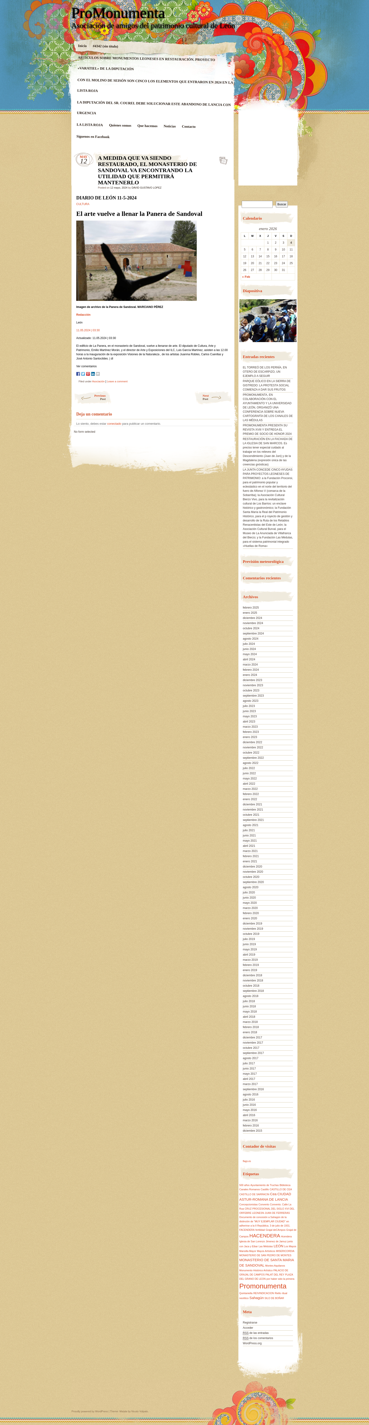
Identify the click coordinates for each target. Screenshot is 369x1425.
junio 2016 (249, 1104)
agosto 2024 (250, 638)
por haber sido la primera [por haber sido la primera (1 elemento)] (280, 1278)
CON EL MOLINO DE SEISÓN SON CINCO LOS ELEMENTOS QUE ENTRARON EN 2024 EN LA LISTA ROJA (155, 85)
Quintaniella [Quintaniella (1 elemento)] (246, 1293)
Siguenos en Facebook (93, 136)
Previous (90, 397)
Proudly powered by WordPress (90, 1411)
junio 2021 (249, 835)
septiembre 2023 (253, 695)
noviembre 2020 (253, 871)
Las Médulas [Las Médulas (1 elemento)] (266, 1246)
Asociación (98, 381)
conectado (114, 423)
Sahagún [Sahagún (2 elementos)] (256, 1298)
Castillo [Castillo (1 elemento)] (265, 1189)
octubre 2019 (251, 934)
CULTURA (82, 204)
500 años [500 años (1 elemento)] (244, 1185)
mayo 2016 (250, 1110)
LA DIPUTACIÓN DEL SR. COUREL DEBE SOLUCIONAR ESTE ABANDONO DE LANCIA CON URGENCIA (154, 107)
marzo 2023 (250, 726)
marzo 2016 (250, 1120)
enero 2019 (250, 970)
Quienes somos (120, 125)
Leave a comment (117, 381)
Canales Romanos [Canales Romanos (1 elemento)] (249, 1189)
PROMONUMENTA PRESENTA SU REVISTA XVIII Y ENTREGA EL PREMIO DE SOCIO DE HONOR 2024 (267, 430)
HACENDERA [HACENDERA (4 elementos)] (264, 1235)
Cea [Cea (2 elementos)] (273, 1194)
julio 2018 (249, 1001)
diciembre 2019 (252, 923)
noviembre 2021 (253, 809)
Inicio (82, 46)
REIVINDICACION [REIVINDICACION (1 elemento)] (263, 1293)
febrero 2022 (251, 794)
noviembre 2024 (253, 623)
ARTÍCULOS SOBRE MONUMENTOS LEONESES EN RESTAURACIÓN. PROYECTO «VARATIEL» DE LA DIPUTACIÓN (146, 63)
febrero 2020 (251, 913)
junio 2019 (249, 944)
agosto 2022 (250, 763)
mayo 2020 (250, 902)
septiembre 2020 (253, 882)
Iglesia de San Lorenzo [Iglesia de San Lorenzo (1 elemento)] (252, 1241)
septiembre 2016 (253, 1089)
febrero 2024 (251, 669)
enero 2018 (250, 1032)
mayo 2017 (250, 1073)
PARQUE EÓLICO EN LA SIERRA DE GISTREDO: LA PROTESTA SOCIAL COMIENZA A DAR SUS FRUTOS (267, 385)
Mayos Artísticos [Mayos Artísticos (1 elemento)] (266, 1251)
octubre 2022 (251, 752)
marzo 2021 (250, 851)
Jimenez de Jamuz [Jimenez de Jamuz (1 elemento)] (276, 1241)
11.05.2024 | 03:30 (88, 330)
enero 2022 (250, 799)
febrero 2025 (251, 607)
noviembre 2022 (253, 747)
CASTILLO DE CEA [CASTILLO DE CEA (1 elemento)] (281, 1189)
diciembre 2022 (252, 742)
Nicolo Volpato (139, 1411)
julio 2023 (249, 706)
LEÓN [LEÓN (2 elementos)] (278, 1246)
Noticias (170, 126)
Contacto (189, 127)
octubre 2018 (251, 985)
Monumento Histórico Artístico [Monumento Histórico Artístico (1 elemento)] (256, 1270)
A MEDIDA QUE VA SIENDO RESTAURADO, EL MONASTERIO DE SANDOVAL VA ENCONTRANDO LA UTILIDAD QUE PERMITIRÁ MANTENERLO (222, 159)
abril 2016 (249, 1115)
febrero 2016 (251, 1125)
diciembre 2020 (252, 866)
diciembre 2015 (252, 1130)
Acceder (248, 1327)
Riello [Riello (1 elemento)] (278, 1293)
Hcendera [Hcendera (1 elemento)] (286, 1236)
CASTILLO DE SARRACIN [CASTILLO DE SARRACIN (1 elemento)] (254, 1194)
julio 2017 (249, 1063)
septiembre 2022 (253, 757)
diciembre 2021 (252, 804)
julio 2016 (249, 1099)
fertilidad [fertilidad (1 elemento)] (260, 1229)
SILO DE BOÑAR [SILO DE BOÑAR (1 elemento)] (274, 1298)
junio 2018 (249, 1006)
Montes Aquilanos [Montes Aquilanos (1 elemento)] (275, 1265)
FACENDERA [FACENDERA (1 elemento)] (247, 1229)
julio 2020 (249, 892)
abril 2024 (249, 659)
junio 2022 (249, 773)
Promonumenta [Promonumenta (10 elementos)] (263, 1286)
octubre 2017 (251, 1048)
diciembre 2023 (252, 680)
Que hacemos (147, 126)
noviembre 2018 (253, 980)
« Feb (246, 277)
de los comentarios (258, 1338)
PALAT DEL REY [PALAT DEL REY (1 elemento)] (274, 1274)
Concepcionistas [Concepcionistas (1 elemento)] (248, 1204)
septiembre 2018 (253, 991)
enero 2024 (250, 675)
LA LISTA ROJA (90, 125)
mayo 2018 (250, 1011)
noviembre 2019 (253, 928)
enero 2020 (250, 918)
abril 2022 (249, 783)
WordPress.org (252, 1343)
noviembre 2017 (253, 1042)
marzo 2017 (250, 1084)
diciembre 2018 (252, 975)
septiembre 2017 (253, 1053)
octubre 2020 (251, 877)
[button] (243, 322)
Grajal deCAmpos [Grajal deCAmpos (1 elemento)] (275, 1229)
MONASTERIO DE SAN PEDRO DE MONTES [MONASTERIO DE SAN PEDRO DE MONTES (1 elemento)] (265, 1255)
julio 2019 (249, 939)
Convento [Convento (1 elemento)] (263, 1204)
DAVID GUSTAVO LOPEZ (146, 187)
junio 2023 (249, 711)
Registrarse (250, 1322)
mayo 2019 (250, 949)
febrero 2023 (251, 732)
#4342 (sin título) (105, 46)
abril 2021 (249, 846)
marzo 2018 (250, 1022)
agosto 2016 (250, 1094)
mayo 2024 (250, 654)
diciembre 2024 (252, 618)
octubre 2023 (251, 690)
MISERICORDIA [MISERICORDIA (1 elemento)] (285, 1251)
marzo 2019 (250, 959)
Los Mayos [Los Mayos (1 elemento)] (290, 1246)
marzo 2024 (250, 664)
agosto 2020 (250, 887)
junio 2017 (249, 1068)
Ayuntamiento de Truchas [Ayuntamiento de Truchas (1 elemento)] (264, 1185)
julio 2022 (249, 768)
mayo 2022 (250, 778)
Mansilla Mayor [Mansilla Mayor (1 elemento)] (247, 1251)
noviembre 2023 (253, 685)
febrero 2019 (251, 965)
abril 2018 (249, 1016)
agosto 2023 (250, 700)
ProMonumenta (118, 13)
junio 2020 (249, 897)
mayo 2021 (250, 840)
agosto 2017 (250, 1058)
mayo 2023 (250, 716)
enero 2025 (250, 612)
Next (217, 397)
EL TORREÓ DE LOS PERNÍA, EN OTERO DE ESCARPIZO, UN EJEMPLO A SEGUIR (265, 372)
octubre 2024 (251, 628)
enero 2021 (250, 861)
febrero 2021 (251, 856)
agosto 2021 (250, 825)
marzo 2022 (250, 789)
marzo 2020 (250, 908)
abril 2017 (249, 1079)
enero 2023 (250, 737)
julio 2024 (249, 644)
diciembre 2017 (252, 1037)
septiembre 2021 (253, 820)
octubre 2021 (251, 814)
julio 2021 (249, 830)
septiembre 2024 (253, 633)
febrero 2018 (251, 1027)
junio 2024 (249, 649)
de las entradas (256, 1333)
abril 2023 (249, 721)
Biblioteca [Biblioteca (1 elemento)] (285, 1185)
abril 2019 (249, 954)
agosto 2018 (250, 996)
